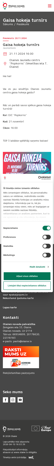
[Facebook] (5, 399)
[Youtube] (20, 399)
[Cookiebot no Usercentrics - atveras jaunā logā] (38, 178)
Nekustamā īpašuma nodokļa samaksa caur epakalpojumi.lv (25, 293)
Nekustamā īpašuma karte (18, 298)
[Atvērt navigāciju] (49, 5)
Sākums (8, 24)
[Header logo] (13, 6)
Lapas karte (10, 307)
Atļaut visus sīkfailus (27, 276)
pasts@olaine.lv (22, 341)
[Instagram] (12, 399)
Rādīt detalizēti (37, 267)
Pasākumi (23, 24)
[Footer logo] (11, 429)
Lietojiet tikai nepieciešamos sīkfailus (27, 285)
